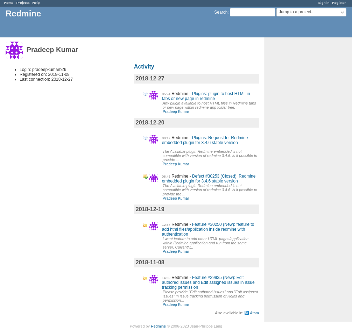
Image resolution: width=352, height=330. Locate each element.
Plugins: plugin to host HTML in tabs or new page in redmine (206, 96)
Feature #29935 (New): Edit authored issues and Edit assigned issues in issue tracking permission (208, 282)
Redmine (158, 326)
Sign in (324, 3)
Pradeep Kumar (176, 111)
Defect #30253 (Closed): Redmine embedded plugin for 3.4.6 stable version (209, 179)
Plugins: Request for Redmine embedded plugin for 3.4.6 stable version (205, 140)
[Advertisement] (300, 147)
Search (220, 12)
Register (339, 3)
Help (36, 3)
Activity (144, 67)
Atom (254, 313)
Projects (23, 3)
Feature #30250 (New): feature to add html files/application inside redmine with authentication (208, 229)
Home (9, 3)
